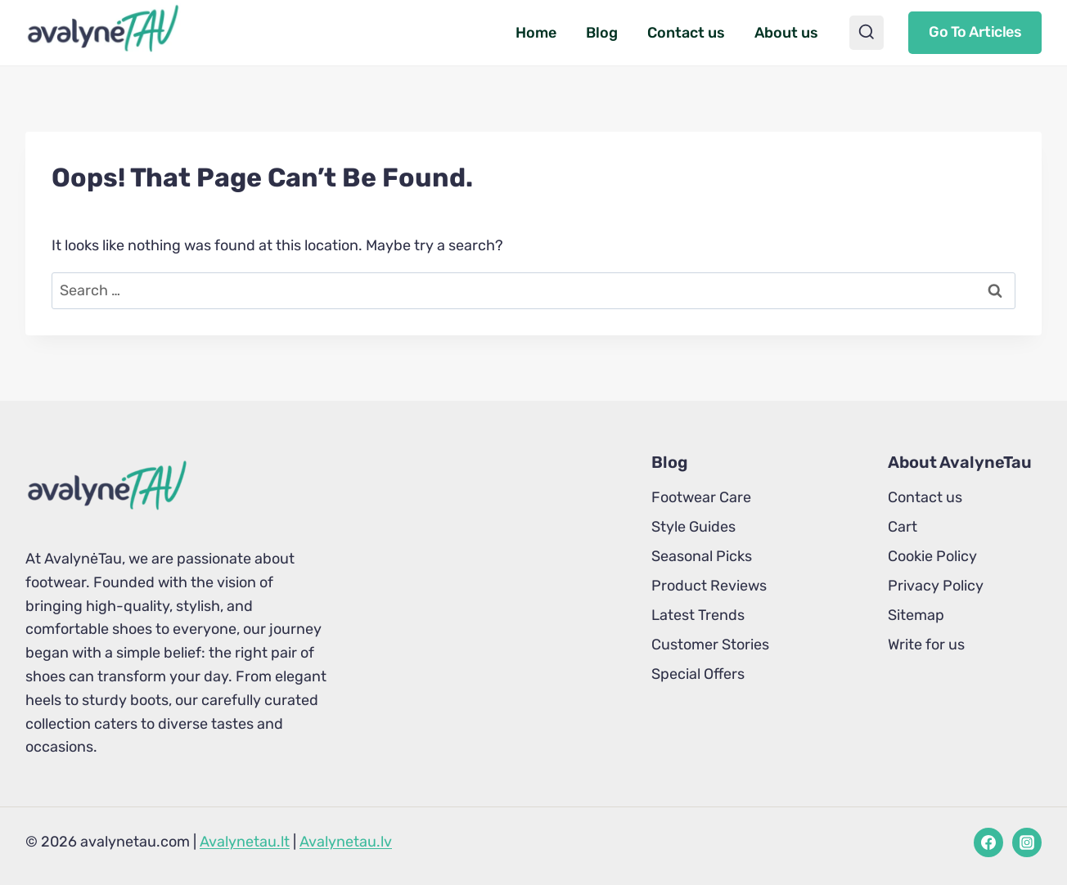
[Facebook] (988, 842)
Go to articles (975, 32)
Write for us (926, 645)
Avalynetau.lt (245, 842)
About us (786, 33)
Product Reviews (709, 586)
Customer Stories (710, 645)
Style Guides (693, 527)
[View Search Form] (866, 33)
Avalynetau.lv (345, 842)
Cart (902, 527)
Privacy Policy (936, 586)
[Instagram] (1027, 842)
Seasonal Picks (701, 556)
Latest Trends (698, 615)
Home (535, 33)
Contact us (686, 33)
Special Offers (698, 674)
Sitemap (916, 615)
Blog (602, 33)
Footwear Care (701, 497)
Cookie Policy (932, 556)
